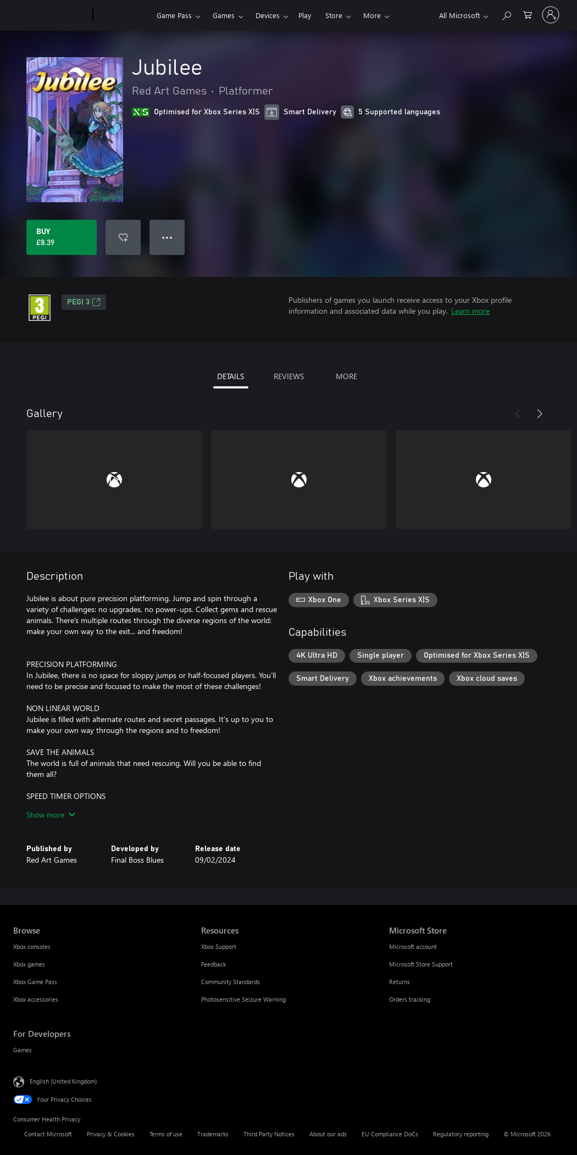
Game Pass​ (174, 15)
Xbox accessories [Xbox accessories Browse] (35, 999)
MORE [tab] (346, 376)
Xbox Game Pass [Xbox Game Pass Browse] (35, 981)
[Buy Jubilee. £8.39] (61, 237)
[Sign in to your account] (550, 15)
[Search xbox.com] (506, 14)
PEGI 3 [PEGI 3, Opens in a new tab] (84, 302)
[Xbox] (123, 15)
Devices (268, 15)
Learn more (470, 311)
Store (333, 15)
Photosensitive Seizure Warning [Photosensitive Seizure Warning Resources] (243, 999)
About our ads (328, 1133)
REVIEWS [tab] (289, 376)
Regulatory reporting (461, 1133)
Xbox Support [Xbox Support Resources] (218, 946)
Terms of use (165, 1133)
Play (304, 15)
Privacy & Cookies (111, 1133)
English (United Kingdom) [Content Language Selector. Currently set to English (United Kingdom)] (63, 1081)
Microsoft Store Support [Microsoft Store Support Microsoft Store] (421, 964)
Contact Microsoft (48, 1133)
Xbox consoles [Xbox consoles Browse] (32, 946)
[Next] (540, 413)
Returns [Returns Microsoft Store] (399, 981)
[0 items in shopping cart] (527, 14)
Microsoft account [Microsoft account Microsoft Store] (413, 946)
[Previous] (518, 413)
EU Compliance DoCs (390, 1133)
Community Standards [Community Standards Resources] (230, 981)
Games (224, 15)
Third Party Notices (269, 1133)
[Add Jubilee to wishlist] (123, 237)
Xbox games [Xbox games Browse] (29, 964)
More (372, 15)
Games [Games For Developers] (22, 1049)
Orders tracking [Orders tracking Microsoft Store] (409, 999)
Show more (50, 814)
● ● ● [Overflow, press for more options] (167, 237)
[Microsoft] (50, 15)
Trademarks (213, 1133)
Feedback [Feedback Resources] (213, 964)
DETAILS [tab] (230, 376)
